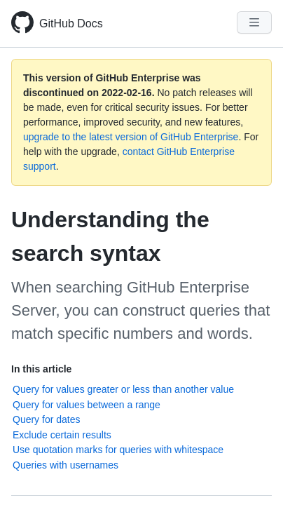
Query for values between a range (86, 404)
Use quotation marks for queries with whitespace (118, 449)
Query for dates (47, 419)
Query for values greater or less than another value (123, 389)
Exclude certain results (62, 434)
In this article (41, 369)
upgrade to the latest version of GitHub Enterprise (130, 136)
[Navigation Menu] (254, 22)
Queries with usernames (65, 465)
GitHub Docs (71, 23)
